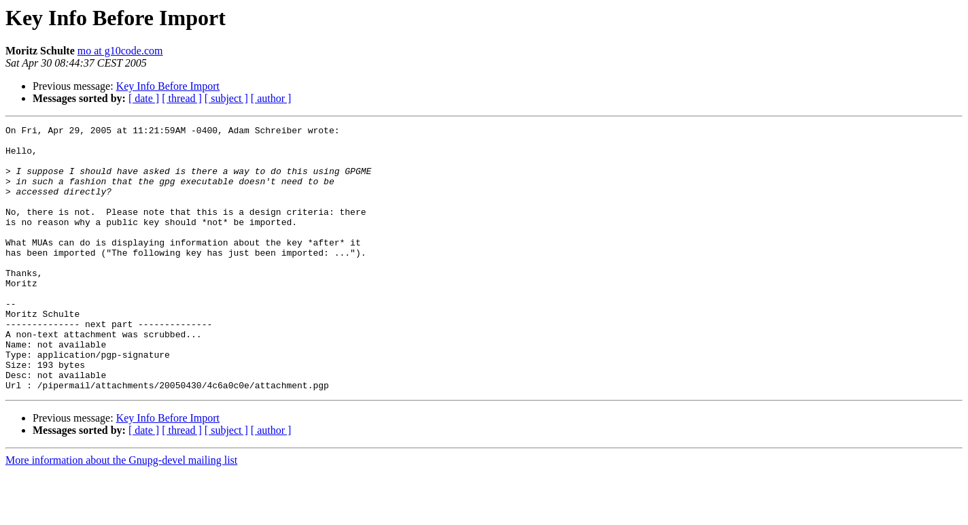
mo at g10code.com (120, 50)
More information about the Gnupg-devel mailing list (121, 513)
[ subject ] (226, 98)
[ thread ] (182, 98)
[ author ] (271, 98)
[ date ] (143, 98)
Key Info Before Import (168, 86)
